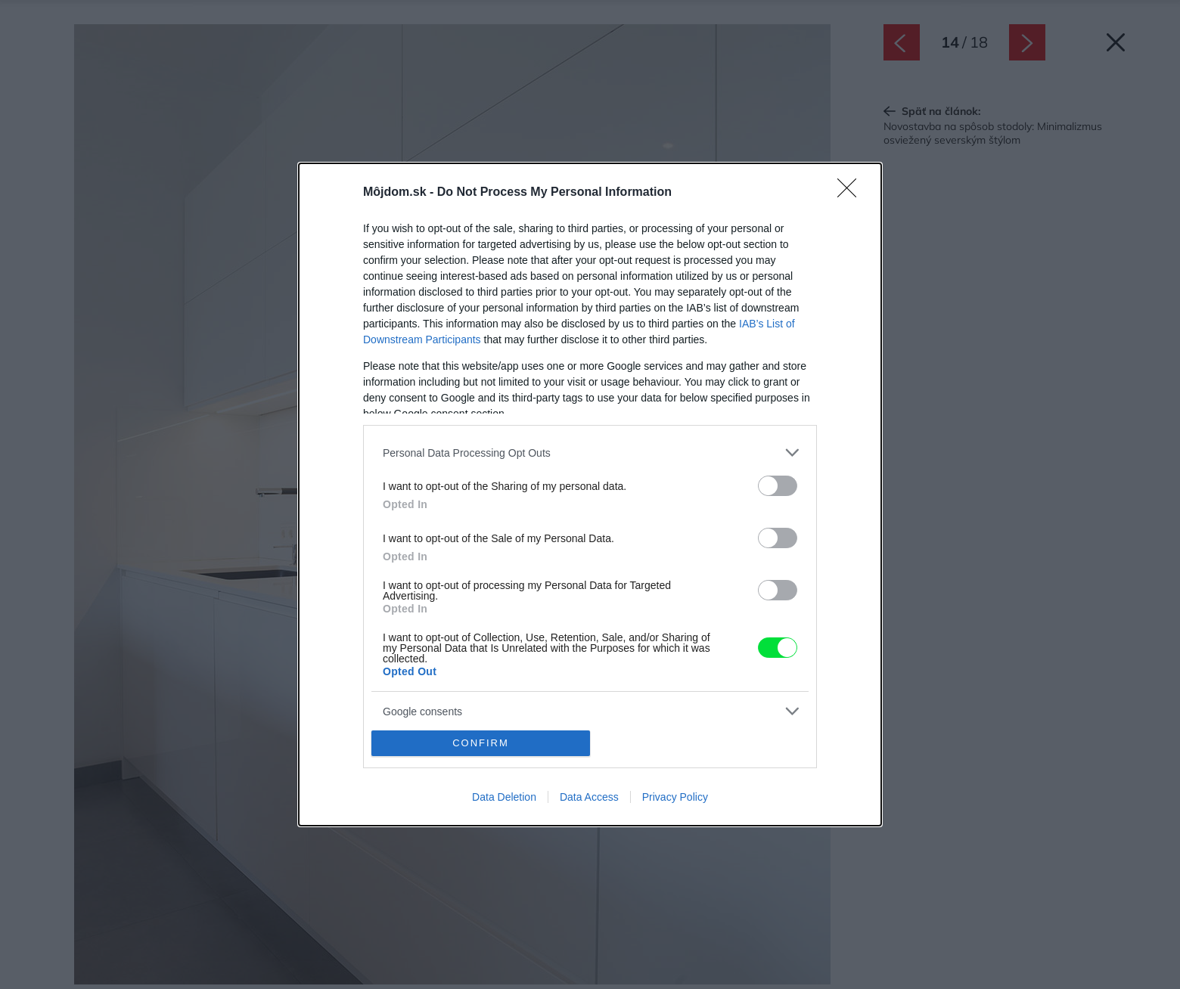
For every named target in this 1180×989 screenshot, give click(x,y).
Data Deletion (504, 797)
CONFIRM (480, 743)
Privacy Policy (675, 797)
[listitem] (590, 452)
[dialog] (590, 494)
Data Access (589, 797)
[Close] (851, 192)
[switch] (777, 486)
